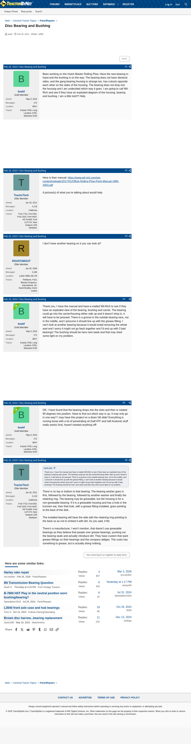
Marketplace (73, 4)
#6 (126, 460)
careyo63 (127, 585)
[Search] (186, 4)
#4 (124, 299)
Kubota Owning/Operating (41, 612)
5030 (129, 610)
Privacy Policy (130, 697)
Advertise (85, 697)
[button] (117, 4)
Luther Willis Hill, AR (28, 276)
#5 (124, 402)
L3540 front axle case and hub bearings (32, 607)
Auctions (92, 4)
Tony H (7, 612)
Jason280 (9, 622)
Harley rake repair (16, 572)
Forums (55, 4)
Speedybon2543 (12, 601)
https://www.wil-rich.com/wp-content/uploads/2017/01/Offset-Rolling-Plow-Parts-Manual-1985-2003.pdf (81, 181)
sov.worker (9, 576)
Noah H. (8, 587)
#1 (126, 66)
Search (38, 11)
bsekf (10, 34)
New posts (26, 11)
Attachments (38, 622)
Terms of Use (106, 697)
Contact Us (65, 697)
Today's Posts (11, 11)
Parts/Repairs (40, 576)
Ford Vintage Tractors (49, 587)
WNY (34, 106)
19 (98, 607)
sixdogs (128, 620)
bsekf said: (48, 468)
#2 (126, 170)
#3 (126, 236)
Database (109, 4)
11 (98, 617)
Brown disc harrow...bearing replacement (33, 618)
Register (128, 4)
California (33, 210)
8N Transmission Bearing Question (28, 582)
